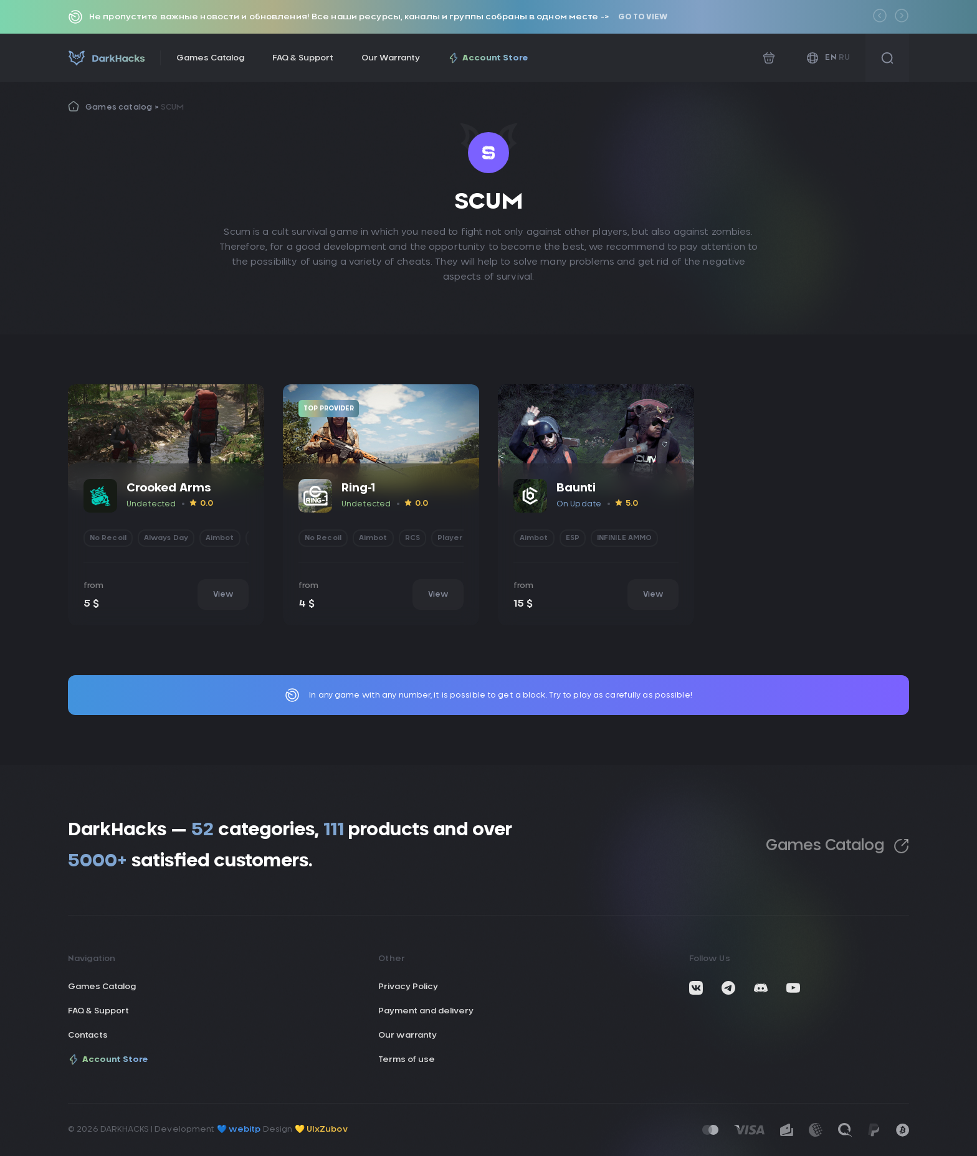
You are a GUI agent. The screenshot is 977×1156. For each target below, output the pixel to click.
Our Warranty (390, 58)
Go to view (642, 17)
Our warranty (407, 1035)
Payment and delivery (426, 1011)
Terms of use (406, 1060)
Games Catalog (210, 58)
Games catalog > (123, 107)
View (223, 594)
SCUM (172, 107)
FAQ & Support (302, 58)
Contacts (88, 1035)
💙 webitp (239, 1129)
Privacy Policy (408, 987)
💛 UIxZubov (321, 1129)
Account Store (488, 58)
